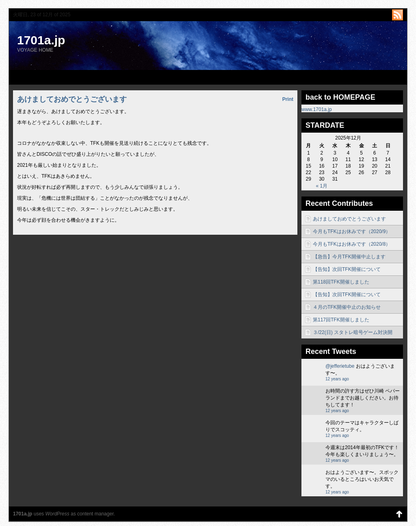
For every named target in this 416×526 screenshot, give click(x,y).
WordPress (57, 514)
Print (287, 99)
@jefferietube (339, 366)
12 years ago (337, 379)
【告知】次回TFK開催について (347, 269)
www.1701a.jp (316, 109)
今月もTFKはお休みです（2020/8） (351, 244)
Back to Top (399, 514)
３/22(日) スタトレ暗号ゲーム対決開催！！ (352, 334)
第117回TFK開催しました (341, 320)
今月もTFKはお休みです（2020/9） (351, 231)
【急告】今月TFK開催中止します (349, 257)
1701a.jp (41, 40)
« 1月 (322, 186)
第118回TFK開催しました (341, 282)
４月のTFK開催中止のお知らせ (347, 307)
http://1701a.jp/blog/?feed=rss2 (397, 14)
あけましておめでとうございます (349, 219)
